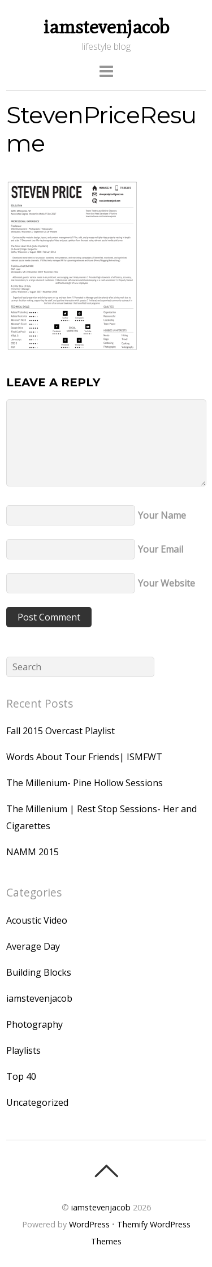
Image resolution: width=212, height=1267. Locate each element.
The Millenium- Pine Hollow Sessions (84, 783)
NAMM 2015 (32, 852)
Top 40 (21, 1076)
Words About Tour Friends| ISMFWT (84, 757)
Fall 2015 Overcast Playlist (60, 731)
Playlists (23, 1050)
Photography (34, 1024)
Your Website (166, 583)
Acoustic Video (36, 920)
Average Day (33, 946)
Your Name (162, 515)
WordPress (89, 1224)
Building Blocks (38, 972)
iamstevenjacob (39, 998)
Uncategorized (37, 1102)
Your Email (160, 549)
